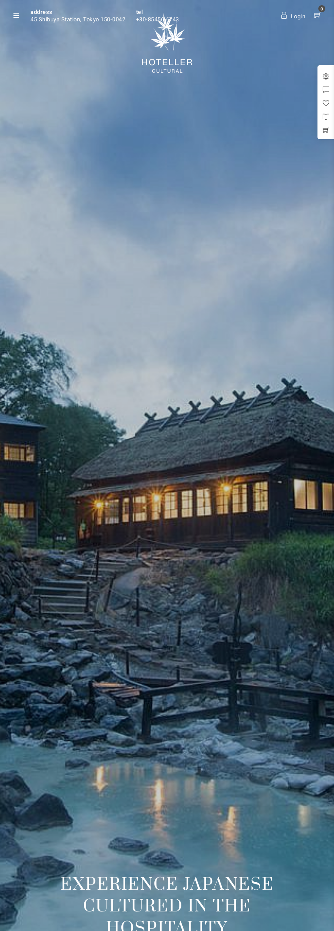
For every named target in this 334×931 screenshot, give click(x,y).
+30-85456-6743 (157, 19)
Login (293, 16)
